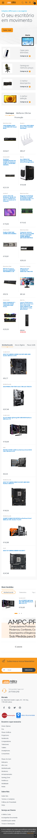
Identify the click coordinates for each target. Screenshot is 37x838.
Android (5, 193)
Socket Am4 (6, 352)
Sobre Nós (4, 796)
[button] (22, 2)
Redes (3, 786)
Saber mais (7, 30)
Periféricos (4, 780)
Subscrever (29, 670)
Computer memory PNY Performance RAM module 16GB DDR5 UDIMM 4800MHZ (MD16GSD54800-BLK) (27, 235)
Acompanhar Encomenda (9, 817)
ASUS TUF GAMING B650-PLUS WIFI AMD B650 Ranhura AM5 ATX (16, 482)
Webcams (4, 762)
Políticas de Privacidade (8, 802)
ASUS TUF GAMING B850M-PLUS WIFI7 (14, 550)
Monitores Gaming (25, 266)
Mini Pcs (22, 300)
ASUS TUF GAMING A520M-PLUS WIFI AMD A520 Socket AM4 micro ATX (16, 354)
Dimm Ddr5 (6, 157)
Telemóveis (5, 744)
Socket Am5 (6, 415)
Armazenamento (6, 774)
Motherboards (7, 384)
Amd (4, 548)
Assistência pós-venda (8, 821)
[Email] (14, 670)
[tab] (9, 113)
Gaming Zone (5, 777)
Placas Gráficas (6, 732)
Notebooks (5, 738)
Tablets (3, 747)
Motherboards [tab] (8, 592)
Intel (4, 447)
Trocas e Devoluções (8, 824)
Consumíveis (5, 754)
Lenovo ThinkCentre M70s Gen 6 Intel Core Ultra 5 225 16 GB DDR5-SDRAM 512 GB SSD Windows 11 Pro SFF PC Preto (26, 306)
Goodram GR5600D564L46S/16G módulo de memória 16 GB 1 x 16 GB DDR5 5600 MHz (9, 162)
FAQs (3, 805)
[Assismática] (11, 2)
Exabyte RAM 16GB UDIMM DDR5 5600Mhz (9, 232)
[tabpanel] (18, 26)
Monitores (4, 771)
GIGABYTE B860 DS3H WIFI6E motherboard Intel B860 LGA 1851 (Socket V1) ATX (17, 519)
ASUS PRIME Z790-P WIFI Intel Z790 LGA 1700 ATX (17, 386)
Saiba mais (30, 833)
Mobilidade (4, 783)
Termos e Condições (8, 799)
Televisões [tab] (22, 592)
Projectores (5, 735)
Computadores (6, 741)
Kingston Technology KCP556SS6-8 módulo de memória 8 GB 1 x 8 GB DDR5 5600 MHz (26, 198)
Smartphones (5, 751)
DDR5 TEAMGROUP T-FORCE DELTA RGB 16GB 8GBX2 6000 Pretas (9, 304)
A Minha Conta (6, 814)
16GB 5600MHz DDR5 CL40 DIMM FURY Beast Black (10, 127)
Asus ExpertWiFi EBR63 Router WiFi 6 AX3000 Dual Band (27, 127)
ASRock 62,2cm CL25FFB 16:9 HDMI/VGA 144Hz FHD (26, 270)
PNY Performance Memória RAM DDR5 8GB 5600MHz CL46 (9, 270)
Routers (22, 123)
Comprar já (25, 56)
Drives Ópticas (6, 726)
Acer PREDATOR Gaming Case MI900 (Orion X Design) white (27, 160)
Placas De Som (6, 759)
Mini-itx (22, 157)
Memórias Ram (7, 123)
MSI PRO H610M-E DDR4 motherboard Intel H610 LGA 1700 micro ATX (17, 450)
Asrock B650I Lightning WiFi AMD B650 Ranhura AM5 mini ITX (17, 418)
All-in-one (4, 765)
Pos (2, 729)
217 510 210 (14, 691)
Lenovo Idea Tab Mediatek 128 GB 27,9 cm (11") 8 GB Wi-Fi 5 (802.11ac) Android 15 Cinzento (9, 198)
